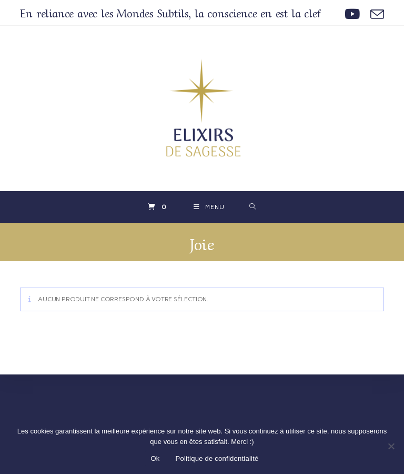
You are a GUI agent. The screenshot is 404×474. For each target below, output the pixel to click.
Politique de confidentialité (217, 458)
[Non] (391, 446)
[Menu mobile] (209, 207)
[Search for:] (253, 207)
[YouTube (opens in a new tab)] (352, 14)
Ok (154, 458)
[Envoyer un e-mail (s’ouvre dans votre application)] (374, 14)
